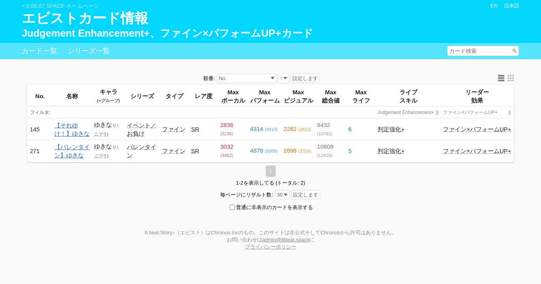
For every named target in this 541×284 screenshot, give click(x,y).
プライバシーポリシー (270, 247)
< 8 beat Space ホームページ (60, 6)
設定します (305, 78)
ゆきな (103, 124)
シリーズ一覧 (88, 51)
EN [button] (494, 6)
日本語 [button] (511, 6)
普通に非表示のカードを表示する (274, 207)
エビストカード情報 (85, 18)
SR (195, 129)
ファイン (174, 129)
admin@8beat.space (286, 240)
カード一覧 (39, 51)
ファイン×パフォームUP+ (477, 129)
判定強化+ (391, 129)
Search (515, 51)
